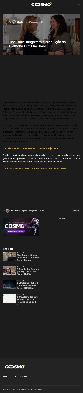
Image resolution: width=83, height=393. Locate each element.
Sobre (5, 376)
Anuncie (23, 376)
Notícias (76, 210)
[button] (4, 4)
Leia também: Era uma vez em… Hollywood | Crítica (32, 148)
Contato (14, 376)
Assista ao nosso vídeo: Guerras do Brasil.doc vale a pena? (36, 168)
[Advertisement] (41, 78)
